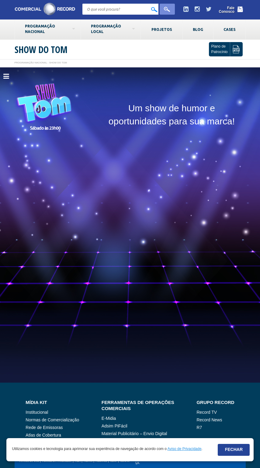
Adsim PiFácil (114, 425)
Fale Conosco (226, 9)
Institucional (37, 412)
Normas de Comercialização (52, 419)
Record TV (206, 412)
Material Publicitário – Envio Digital (134, 433)
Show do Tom (41, 49)
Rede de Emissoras (44, 427)
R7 (199, 427)
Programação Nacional (40, 28)
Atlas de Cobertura (43, 435)
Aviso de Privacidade (185, 449)
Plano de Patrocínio (219, 49)
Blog (198, 29)
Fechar (234, 449)
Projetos (161, 29)
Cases (229, 29)
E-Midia (109, 418)
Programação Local (106, 28)
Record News (209, 419)
